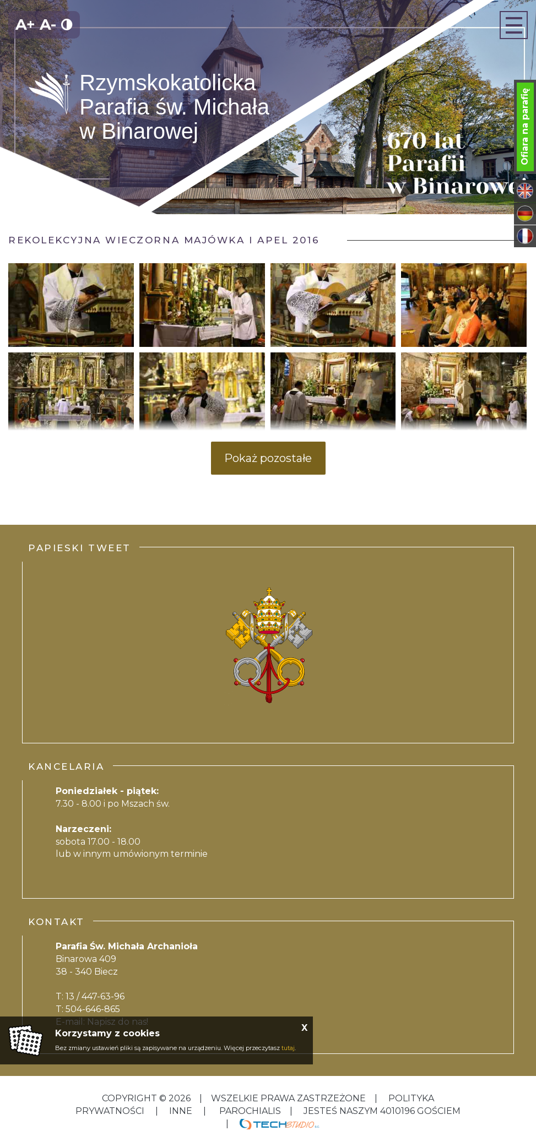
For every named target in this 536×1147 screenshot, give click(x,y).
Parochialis (250, 1111)
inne (180, 1111)
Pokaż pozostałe (268, 458)
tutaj (288, 1048)
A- (48, 24)
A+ (25, 24)
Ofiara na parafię (524, 126)
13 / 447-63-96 (95, 996)
